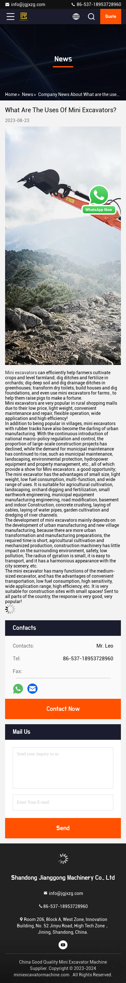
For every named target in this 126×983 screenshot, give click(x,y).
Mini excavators (21, 372)
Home (11, 94)
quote (110, 16)
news (27, 94)
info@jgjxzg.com (25, 4)
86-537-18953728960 (96, 4)
